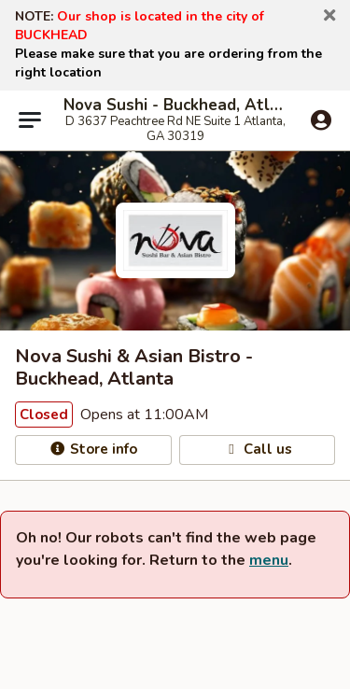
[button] (329, 16)
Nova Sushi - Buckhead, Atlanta (175, 105)
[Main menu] (30, 120)
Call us (257, 449)
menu (268, 560)
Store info (93, 449)
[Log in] (321, 121)
